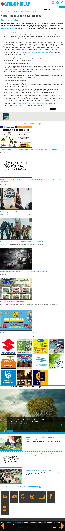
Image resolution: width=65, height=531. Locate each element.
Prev (9, 426)
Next (62, 426)
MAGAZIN (17, 11)
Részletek (53, 527)
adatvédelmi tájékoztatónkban (13, 522)
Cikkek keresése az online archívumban (22, 487)
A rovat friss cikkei (31, 123)
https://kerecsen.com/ (8, 28)
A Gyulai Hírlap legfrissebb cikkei (25, 387)
